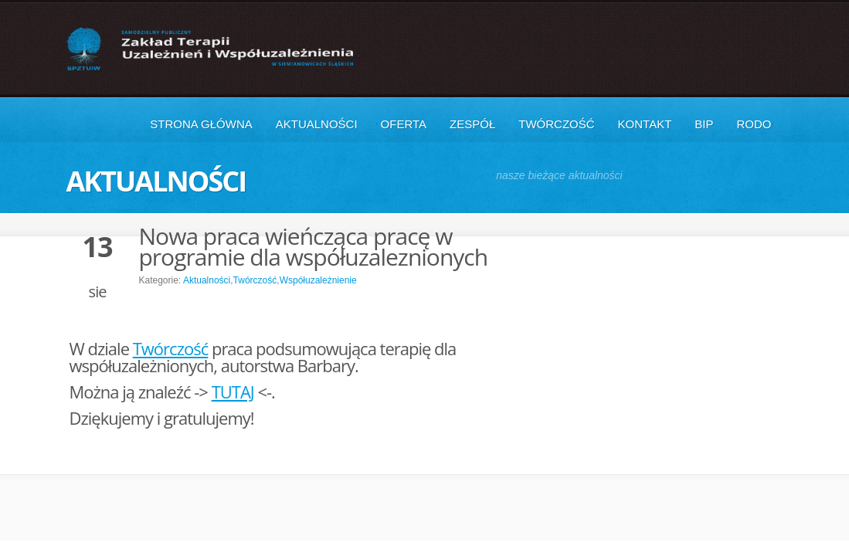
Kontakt (645, 124)
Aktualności (317, 124)
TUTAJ (233, 391)
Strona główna (201, 124)
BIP (703, 124)
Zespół (472, 124)
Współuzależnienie (318, 280)
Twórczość (556, 124)
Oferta (403, 124)
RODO (754, 124)
